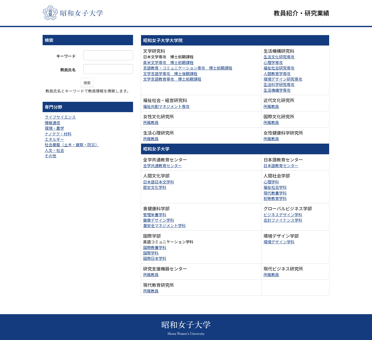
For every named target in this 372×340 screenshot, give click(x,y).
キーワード (66, 56)
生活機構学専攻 (277, 90)
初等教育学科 (275, 198)
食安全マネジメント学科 (164, 225)
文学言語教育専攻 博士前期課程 (172, 79)
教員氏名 (68, 69)
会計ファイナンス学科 (283, 220)
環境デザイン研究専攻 (283, 79)
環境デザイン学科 (279, 241)
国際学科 (151, 253)
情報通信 (52, 122)
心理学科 (271, 181)
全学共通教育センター (162, 165)
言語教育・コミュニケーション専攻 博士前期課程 (187, 68)
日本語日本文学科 (158, 181)
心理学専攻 (273, 62)
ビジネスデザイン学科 (283, 214)
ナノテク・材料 (58, 133)
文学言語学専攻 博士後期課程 (170, 73)
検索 (87, 82)
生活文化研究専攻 (279, 57)
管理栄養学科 (154, 214)
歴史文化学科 (154, 187)
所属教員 (271, 106)
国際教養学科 (154, 247)
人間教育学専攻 (277, 73)
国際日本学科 (154, 258)
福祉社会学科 (275, 187)
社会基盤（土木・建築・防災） (72, 145)
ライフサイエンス (60, 117)
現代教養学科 (275, 193)
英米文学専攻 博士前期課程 (168, 62)
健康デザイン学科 (158, 220)
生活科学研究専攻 (279, 84)
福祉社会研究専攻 (279, 68)
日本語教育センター (281, 165)
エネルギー (54, 139)
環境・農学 (54, 128)
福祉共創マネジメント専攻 (166, 106)
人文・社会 (54, 150)
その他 (50, 156)
